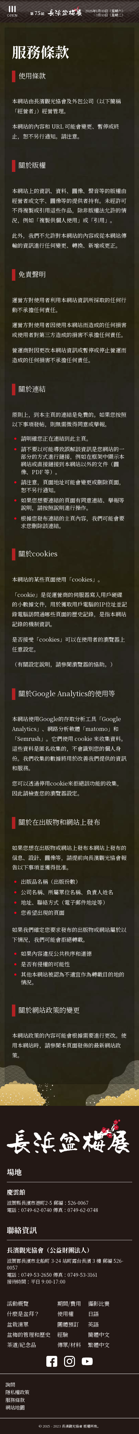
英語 (93, 1324)
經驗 (62, 1334)
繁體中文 (99, 1345)
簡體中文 (99, 1334)
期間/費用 (69, 1303)
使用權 (65, 1314)
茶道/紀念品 (21, 1345)
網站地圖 (15, 1407)
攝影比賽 (99, 1303)
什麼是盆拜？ (23, 1314)
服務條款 (15, 1399)
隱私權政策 (17, 1391)
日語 (93, 1314)
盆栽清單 (18, 1324)
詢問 (10, 1384)
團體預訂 (68, 1324)
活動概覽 (18, 1303)
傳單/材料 (69, 1345)
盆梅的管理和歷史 (28, 1334)
